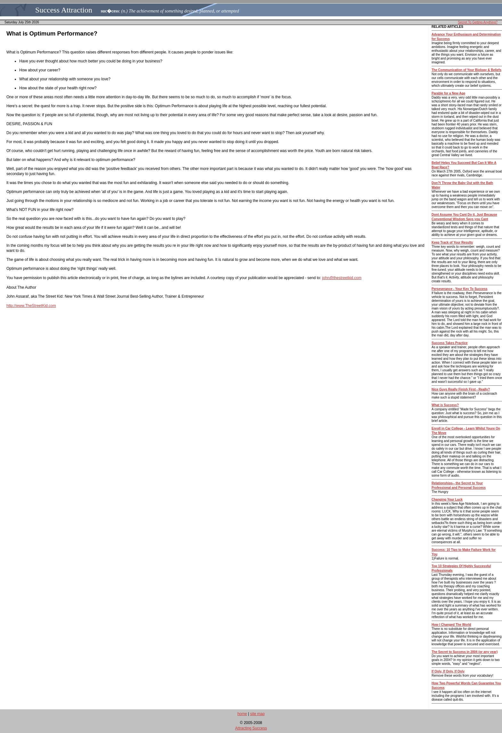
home (242, 714)
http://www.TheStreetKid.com (31, 305)
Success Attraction (63, 10)
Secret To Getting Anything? (478, 22)
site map (257, 714)
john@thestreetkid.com (341, 278)
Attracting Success (251, 728)
